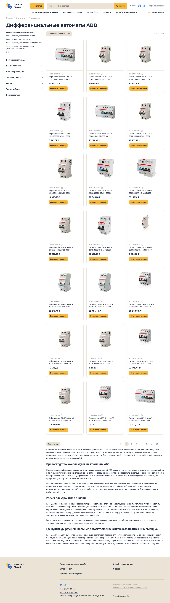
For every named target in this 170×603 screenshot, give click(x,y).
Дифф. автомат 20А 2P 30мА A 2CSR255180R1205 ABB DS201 (100, 78)
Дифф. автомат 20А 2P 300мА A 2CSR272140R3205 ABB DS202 (101, 305)
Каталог (37, 6)
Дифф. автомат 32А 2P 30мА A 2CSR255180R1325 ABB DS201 (140, 135)
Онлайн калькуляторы (72, 12)
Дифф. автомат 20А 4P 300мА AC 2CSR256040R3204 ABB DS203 (101, 419)
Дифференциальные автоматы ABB (20, 32)
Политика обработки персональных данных (130, 588)
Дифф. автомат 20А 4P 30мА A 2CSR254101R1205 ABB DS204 (140, 419)
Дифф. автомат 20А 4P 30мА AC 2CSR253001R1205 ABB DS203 (141, 192)
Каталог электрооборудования (28, 18)
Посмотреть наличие (58, 88)
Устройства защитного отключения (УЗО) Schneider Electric (20, 47)
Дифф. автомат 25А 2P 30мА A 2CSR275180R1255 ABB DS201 (140, 78)
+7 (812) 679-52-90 (67, 589)
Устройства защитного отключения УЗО (21, 36)
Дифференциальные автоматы (18, 39)
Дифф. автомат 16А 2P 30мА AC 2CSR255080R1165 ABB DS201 (101, 248)
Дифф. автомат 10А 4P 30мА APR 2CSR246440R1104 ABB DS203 (141, 305)
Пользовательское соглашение (125, 585)
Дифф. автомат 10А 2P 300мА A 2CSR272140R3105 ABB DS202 (61, 305)
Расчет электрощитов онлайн (45, 12)
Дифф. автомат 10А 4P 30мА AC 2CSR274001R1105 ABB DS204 (61, 78)
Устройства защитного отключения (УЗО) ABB (24, 43)
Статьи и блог (92, 12)
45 (157, 444)
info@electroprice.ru (156, 6)
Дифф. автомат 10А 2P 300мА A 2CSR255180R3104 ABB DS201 (101, 362)
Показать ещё (53, 444)
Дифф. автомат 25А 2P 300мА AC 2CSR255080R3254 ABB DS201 (61, 419)
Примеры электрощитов (126, 12)
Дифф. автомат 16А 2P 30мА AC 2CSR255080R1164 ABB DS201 (61, 135)
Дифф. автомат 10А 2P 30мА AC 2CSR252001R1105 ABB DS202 (101, 192)
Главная (9, 18)
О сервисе (106, 12)
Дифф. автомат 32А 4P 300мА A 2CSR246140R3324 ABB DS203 (141, 362)
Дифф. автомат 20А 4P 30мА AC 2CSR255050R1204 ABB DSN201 (141, 248)
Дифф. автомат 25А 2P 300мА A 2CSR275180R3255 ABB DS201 (61, 248)
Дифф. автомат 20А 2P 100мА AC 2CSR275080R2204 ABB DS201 (61, 362)
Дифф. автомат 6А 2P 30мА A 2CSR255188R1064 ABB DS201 (60, 192)
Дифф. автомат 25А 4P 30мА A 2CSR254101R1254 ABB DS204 (100, 135)
